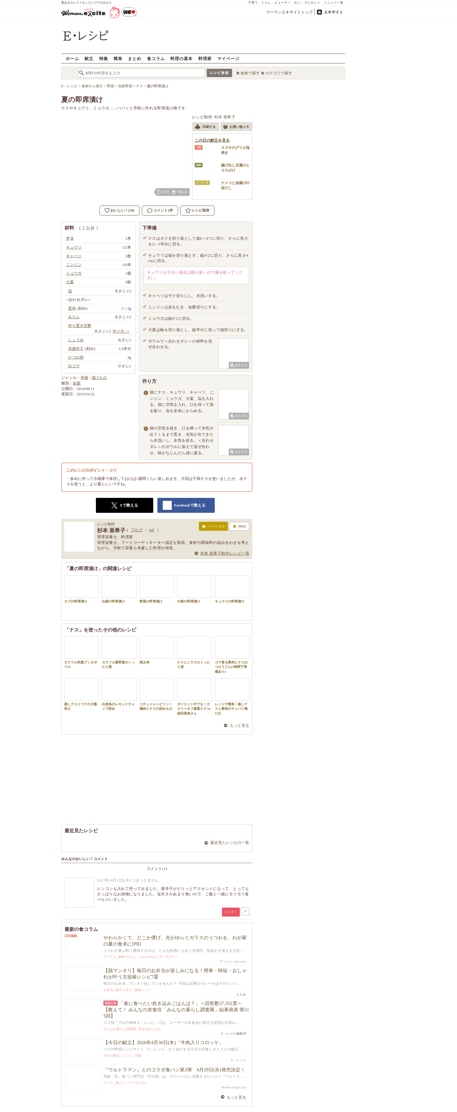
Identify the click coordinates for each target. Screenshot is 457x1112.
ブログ (137, 530)
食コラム (156, 58)
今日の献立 (111, 1055)
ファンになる (213, 527)
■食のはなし (128, 956)
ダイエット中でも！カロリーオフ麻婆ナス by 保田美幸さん (194, 696)
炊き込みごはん (150, 1029)
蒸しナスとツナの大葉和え (81, 694)
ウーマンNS (136, 1083)
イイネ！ (231, 912)
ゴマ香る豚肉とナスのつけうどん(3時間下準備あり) (232, 654)
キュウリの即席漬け (232, 589)
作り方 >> (121, 331)
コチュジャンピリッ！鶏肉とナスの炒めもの (156, 694)
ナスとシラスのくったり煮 (194, 652)
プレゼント (312, 2)
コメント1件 (160, 210)
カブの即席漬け (81, 589)
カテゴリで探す (278, 73)
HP (151, 530)
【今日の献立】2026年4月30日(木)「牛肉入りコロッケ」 (163, 1042)
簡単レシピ (143, 990)
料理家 (205, 58)
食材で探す (250, 73)
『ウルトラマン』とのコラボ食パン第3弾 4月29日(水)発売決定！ (174, 1069)
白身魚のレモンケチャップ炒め (119, 694)
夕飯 (138, 1055)
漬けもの (99, 377)
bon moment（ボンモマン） (159, 956)
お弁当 (108, 990)
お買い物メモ (236, 127)
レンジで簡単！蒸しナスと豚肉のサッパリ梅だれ (232, 696)
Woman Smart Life (233, 1087)
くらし (266, 2)
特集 (103, 58)
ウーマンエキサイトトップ (289, 12)
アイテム (109, 956)
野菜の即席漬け (156, 589)
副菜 (77, 383)
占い (297, 2)
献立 (89, 58)
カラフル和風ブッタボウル (81, 652)
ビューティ (282, 2)
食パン (120, 1083)
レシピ (127, 1055)
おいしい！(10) (122, 210)
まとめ (134, 58)
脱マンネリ (124, 990)
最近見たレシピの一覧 (229, 842)
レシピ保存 (200, 210)
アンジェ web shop (233, 961)
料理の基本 (181, 58)
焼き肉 (156, 650)
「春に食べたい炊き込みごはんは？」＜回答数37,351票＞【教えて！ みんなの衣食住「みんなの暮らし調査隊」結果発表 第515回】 (176, 1009)
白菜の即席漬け (119, 589)
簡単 (118, 58)
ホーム (72, 58)
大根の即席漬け (194, 589)
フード (108, 1083)
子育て (253, 2)
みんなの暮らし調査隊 (119, 1029)
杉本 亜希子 (225, 117)
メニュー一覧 (333, 2)
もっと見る (239, 725)
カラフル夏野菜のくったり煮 (119, 652)
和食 (84, 377)
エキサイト (333, 12)
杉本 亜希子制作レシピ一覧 (224, 553)
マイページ (228, 58)
